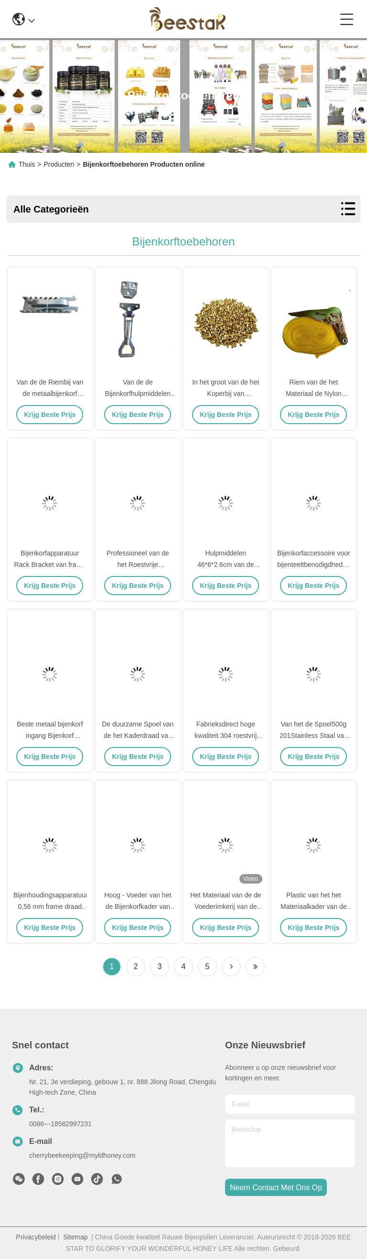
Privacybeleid (36, 1237)
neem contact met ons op (276, 1188)
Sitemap (75, 1237)
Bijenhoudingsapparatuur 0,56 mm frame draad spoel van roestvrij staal (50, 906)
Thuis (27, 164)
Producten (58, 164)
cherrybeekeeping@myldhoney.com (82, 1155)
